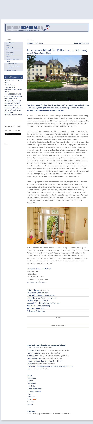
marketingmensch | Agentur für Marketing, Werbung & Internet (50, 366)
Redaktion (31, 396)
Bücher (8, 45)
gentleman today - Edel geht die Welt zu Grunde (44, 361)
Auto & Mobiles (10, 43)
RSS (28, 399)
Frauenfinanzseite (34, 353)
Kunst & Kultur (10, 54)
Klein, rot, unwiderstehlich (13, 115)
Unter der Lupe (32, 369)
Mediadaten (31, 383)
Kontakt (30, 381)
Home (28, 40)
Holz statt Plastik (11, 98)
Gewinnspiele (9, 47)
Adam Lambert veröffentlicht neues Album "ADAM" (13, 89)
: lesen (35, 308)
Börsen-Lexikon (33, 348)
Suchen (30, 404)
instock (30, 363)
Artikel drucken (42, 293)
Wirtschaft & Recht (11, 70)
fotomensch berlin (34, 350)
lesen (36, 311)
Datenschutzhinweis (34, 389)
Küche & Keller (10, 52)
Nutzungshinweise (34, 391)
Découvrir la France (12, 63)
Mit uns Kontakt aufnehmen (45, 298)
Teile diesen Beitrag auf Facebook (47, 303)
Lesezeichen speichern (47, 295)
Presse (29, 394)
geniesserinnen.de (34, 358)
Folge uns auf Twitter (41, 300)
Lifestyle (8, 57)
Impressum (31, 378)
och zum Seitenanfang (41, 306)
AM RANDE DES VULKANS (13, 94)
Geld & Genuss (32, 356)
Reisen (8, 61)
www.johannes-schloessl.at (36, 282)
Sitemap (30, 402)
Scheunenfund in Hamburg (13, 96)
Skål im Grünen (10, 85)
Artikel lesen (35, 43)
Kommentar (9, 50)
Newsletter (31, 386)
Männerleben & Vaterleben (12, 59)
